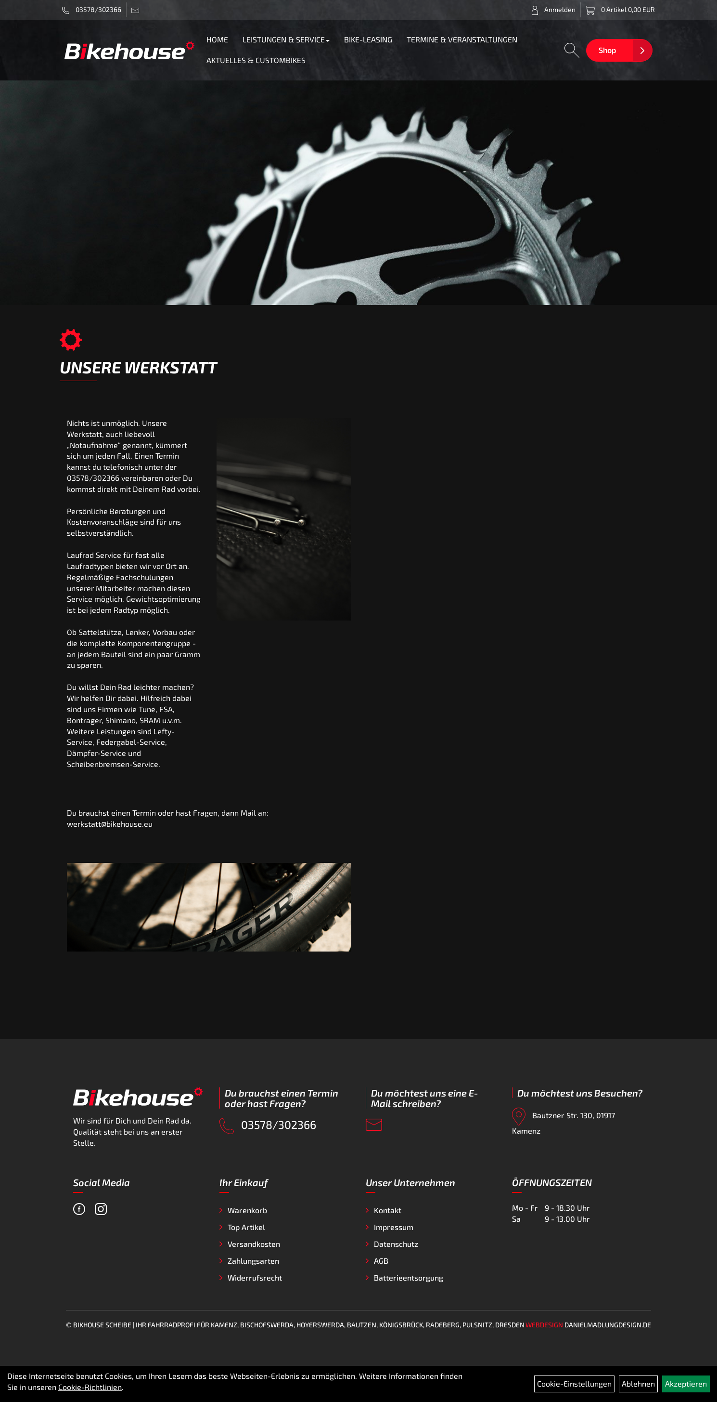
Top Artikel (246, 1226)
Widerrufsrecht (255, 1277)
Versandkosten (254, 1243)
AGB (381, 1260)
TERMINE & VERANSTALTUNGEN (462, 39)
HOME (217, 39)
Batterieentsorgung (408, 1277)
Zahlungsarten (253, 1260)
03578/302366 (91, 9)
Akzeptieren (686, 1383)
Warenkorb (247, 1210)
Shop (607, 49)
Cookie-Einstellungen (574, 1383)
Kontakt (387, 1210)
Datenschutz (396, 1243)
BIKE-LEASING (368, 39)
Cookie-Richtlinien (90, 1386)
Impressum (393, 1226)
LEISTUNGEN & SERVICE (286, 39)
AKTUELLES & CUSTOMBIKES (256, 60)
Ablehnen (638, 1383)
